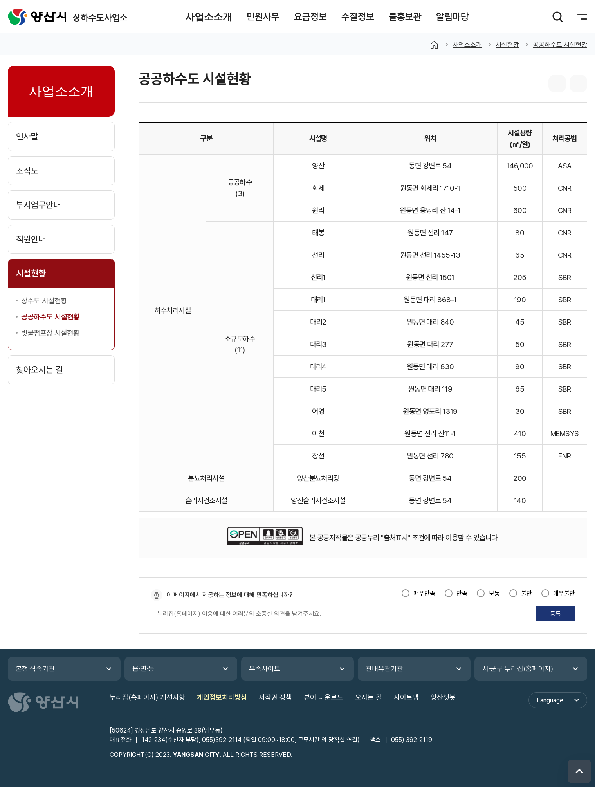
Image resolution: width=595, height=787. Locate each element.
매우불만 (564, 593)
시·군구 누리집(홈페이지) (517, 668)
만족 (461, 593)
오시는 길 (368, 697)
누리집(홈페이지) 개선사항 (147, 697)
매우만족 (424, 593)
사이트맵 (406, 697)
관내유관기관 (384, 668)
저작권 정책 (275, 697)
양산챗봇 (443, 697)
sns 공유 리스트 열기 (557, 83)
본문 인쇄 (578, 83)
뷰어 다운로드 (323, 697)
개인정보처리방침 (222, 697)
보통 (494, 593)
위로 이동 (579, 771)
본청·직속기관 (35, 668)
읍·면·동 (143, 668)
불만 (526, 593)
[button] (208, 16)
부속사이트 (264, 668)
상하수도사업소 (37, 16)
